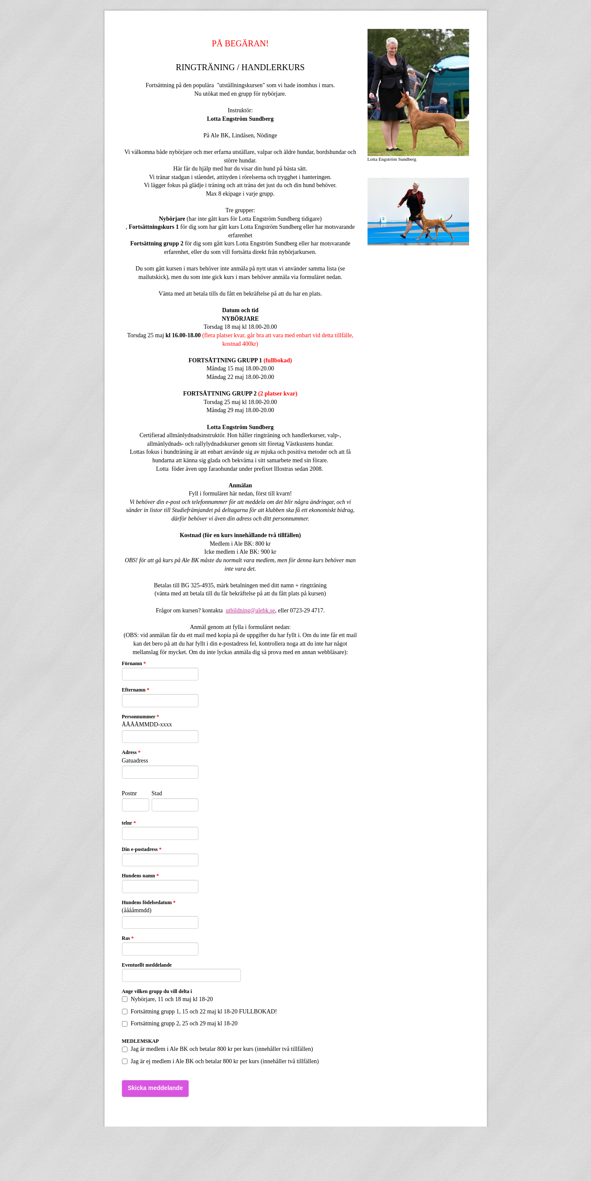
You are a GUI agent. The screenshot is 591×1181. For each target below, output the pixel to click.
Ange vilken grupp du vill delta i (157, 991)
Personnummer (140, 717)
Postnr (129, 793)
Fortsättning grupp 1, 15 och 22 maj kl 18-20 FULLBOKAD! (199, 1011)
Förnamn (134, 663)
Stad (157, 793)
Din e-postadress (142, 849)
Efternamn (136, 690)
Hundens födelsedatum (149, 902)
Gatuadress (135, 760)
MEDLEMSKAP (140, 1041)
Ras (128, 938)
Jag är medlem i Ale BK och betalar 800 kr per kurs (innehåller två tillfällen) (217, 1049)
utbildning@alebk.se (250, 610)
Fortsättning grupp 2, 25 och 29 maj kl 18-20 (180, 1023)
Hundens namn (140, 876)
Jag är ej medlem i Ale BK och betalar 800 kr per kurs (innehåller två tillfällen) (220, 1061)
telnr (129, 823)
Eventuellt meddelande (147, 965)
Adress (131, 752)
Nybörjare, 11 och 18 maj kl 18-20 (167, 999)
